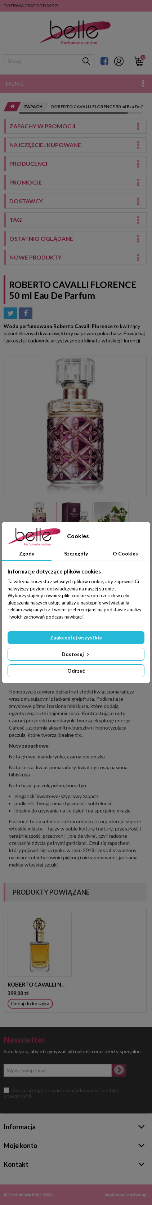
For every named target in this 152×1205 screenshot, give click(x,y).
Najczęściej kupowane (45, 144)
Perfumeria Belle (25, 1194)
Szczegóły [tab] (76, 553)
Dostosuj (76, 654)
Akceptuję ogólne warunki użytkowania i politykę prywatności (61, 1093)
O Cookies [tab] (125, 553)
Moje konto (20, 1145)
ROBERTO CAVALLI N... (36, 984)
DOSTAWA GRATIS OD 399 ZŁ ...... (35, 5)
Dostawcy (26, 201)
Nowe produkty (35, 257)
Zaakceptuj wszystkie (76, 637)
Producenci (28, 163)
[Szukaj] (86, 61)
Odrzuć (76, 671)
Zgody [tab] (26, 553)
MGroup (138, 1194)
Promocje (25, 182)
